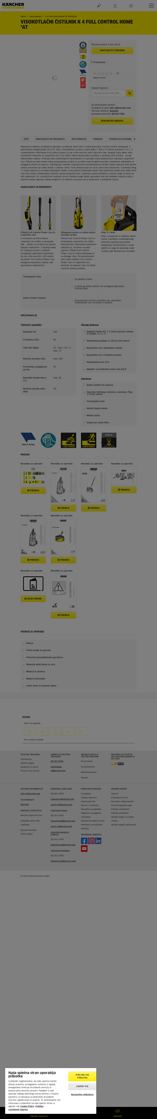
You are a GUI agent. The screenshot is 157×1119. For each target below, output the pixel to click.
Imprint (24, 1110)
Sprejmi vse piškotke (82, 1076)
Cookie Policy (27, 1106)
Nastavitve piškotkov (82, 1095)
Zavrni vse (82, 1086)
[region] (50, 1091)
